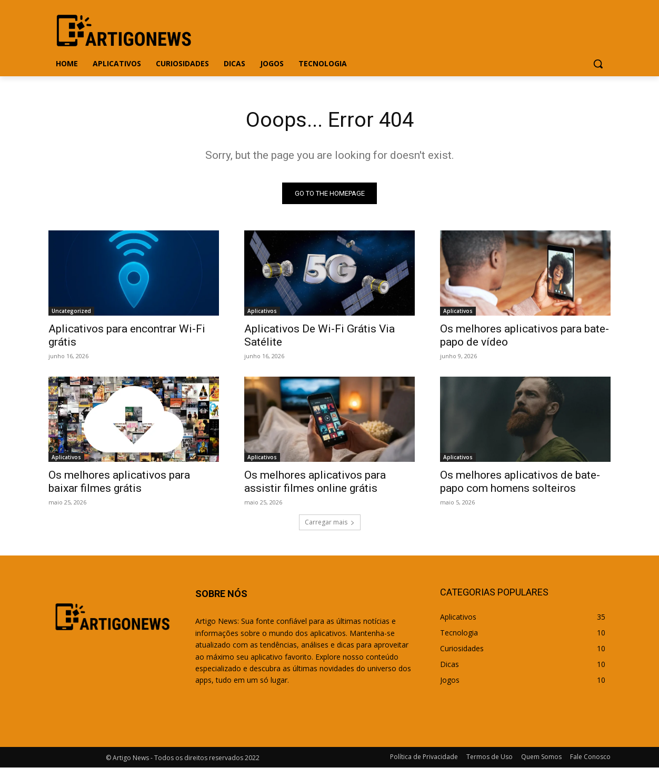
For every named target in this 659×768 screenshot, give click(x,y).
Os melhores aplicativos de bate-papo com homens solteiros (520, 482)
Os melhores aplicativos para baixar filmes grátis (119, 482)
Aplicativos (262, 311)
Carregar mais (330, 522)
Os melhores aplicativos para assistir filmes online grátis (315, 482)
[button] (598, 63)
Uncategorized (71, 311)
